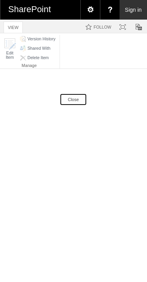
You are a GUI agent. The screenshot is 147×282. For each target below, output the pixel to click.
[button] (10, 48)
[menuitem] (90, 10)
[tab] (13, 26)
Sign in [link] (133, 10)
